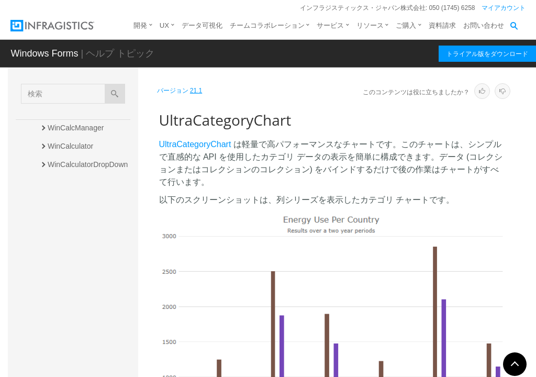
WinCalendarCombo (81, 183)
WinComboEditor (75, 366)
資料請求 (442, 25)
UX (164, 25)
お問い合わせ (483, 25)
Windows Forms (44, 53)
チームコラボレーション (267, 25)
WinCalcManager (76, 128)
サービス (330, 25)
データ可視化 (202, 25)
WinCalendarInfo (75, 201)
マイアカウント (504, 8)
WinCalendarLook (77, 219)
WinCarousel (69, 238)
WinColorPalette (74, 311)
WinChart (63, 274)
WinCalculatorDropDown (88, 164)
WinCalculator (70, 146)
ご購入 (406, 25)
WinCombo (66, 347)
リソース (370, 25)
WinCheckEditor (74, 293)
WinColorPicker (73, 329)
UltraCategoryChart (81, 256)
